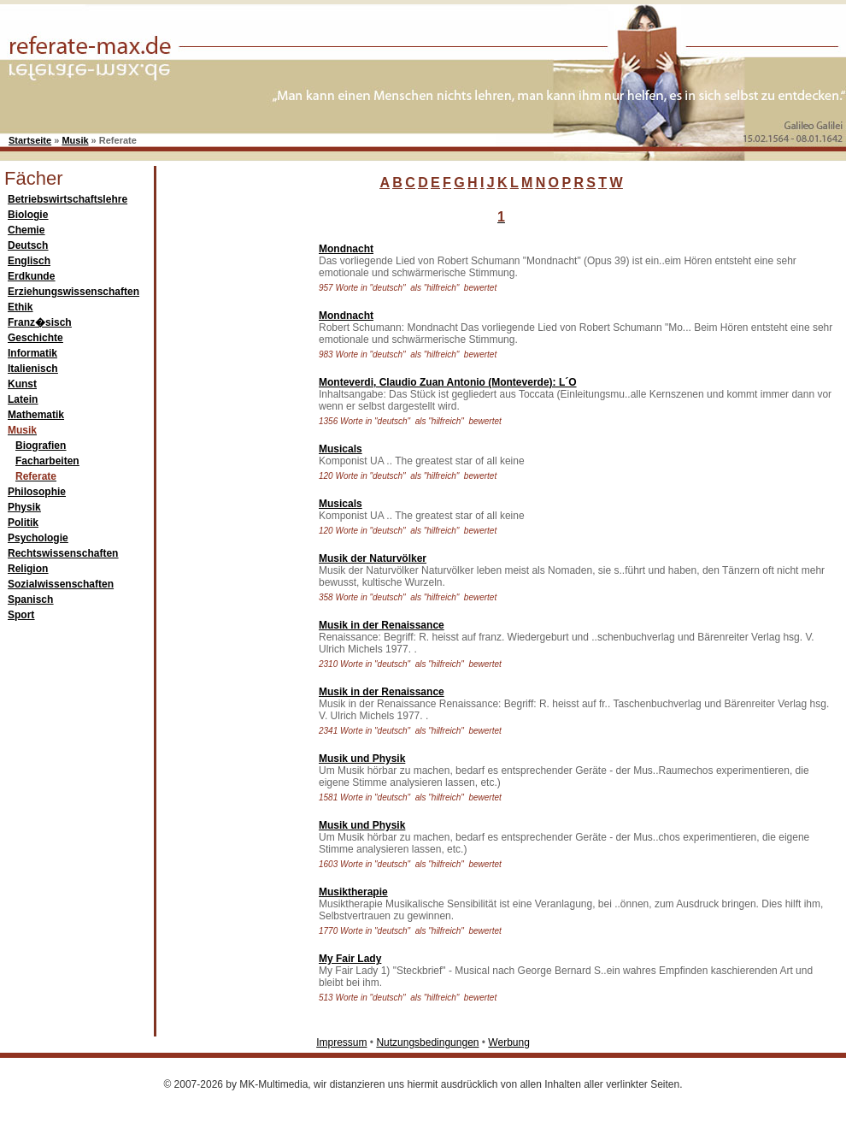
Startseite (30, 140)
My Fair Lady (350, 959)
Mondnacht (346, 249)
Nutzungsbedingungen (427, 1042)
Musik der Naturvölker (372, 558)
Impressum (341, 1042)
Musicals (340, 449)
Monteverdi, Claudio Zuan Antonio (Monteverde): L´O (448, 382)
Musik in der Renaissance (381, 625)
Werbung (508, 1042)
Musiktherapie (353, 892)
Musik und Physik (362, 759)
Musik (75, 140)
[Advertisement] (233, 490)
